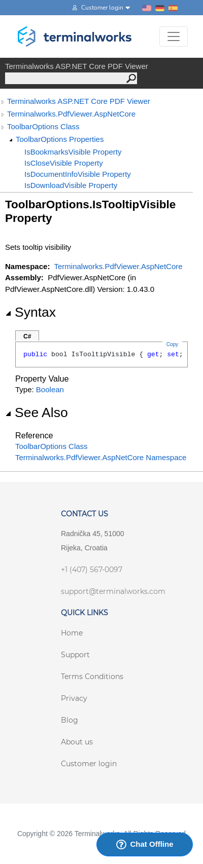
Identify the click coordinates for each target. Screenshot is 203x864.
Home (72, 632)
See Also (36, 412)
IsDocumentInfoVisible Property (77, 174)
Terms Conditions (92, 676)
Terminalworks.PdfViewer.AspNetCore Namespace (100, 457)
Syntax (30, 312)
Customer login (89, 763)
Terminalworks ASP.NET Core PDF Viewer (78, 101)
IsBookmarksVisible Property (72, 151)
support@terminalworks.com (113, 591)
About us (77, 741)
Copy (172, 344)
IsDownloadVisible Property (70, 185)
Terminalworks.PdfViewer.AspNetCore (71, 113)
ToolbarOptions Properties (60, 139)
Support (75, 654)
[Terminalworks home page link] (75, 36)
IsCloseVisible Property (63, 163)
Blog (69, 720)
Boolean (50, 389)
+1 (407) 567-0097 (91, 569)
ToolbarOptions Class (43, 126)
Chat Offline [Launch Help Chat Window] (145, 844)
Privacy (74, 698)
